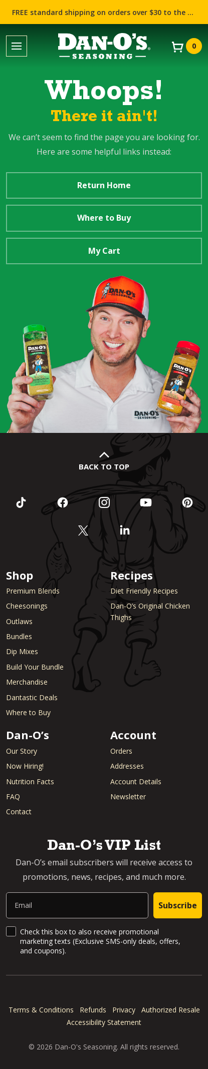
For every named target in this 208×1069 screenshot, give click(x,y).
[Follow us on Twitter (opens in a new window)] (83, 530)
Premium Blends (33, 591)
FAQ (13, 796)
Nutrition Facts (30, 781)
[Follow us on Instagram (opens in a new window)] (104, 502)
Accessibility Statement (104, 1022)
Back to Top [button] (104, 466)
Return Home (104, 185)
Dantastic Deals (32, 697)
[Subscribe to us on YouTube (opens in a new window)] (145, 502)
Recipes (131, 575)
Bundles (19, 636)
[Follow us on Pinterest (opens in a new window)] (187, 502)
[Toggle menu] (16, 46)
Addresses (127, 766)
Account (133, 734)
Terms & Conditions (41, 1009)
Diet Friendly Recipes (144, 591)
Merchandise (27, 682)
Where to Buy (104, 217)
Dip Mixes (22, 651)
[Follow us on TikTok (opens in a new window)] (21, 502)
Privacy (123, 1009)
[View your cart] (186, 46)
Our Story (21, 751)
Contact (19, 811)
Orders (121, 751)
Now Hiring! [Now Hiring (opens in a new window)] (25, 766)
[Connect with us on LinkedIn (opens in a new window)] (125, 530)
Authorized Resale (170, 1009)
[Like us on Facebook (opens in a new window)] (62, 502)
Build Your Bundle (35, 667)
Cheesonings (27, 606)
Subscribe (177, 905)
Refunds (93, 1009)
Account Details (135, 781)
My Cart (104, 250)
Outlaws (19, 621)
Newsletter (128, 796)
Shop (19, 575)
